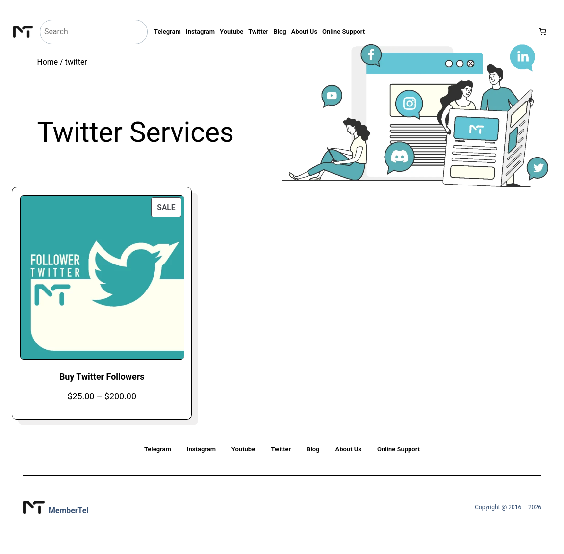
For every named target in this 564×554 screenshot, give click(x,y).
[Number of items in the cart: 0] (542, 31)
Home (47, 62)
